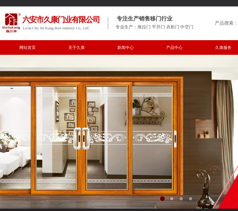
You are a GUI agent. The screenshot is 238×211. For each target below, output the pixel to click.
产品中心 (174, 47)
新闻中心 (125, 47)
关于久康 (76, 47)
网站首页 (27, 47)
